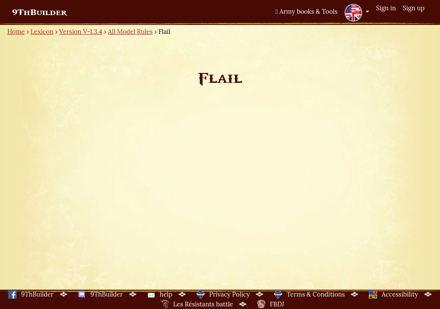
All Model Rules (130, 31)
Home (16, 31)
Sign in (386, 8)
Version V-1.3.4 (80, 31)
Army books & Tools (306, 11)
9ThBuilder (39, 12)
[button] (357, 12)
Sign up (414, 8)
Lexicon (42, 31)
